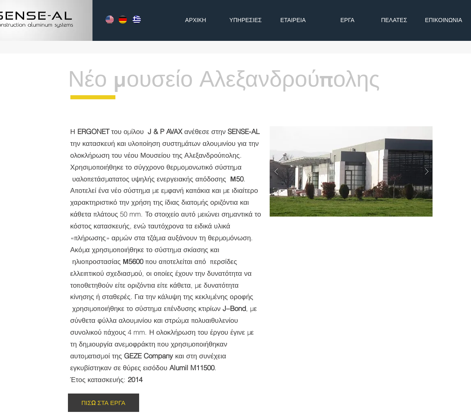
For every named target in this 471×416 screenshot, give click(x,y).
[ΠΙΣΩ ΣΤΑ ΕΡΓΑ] (103, 403)
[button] (351, 171)
